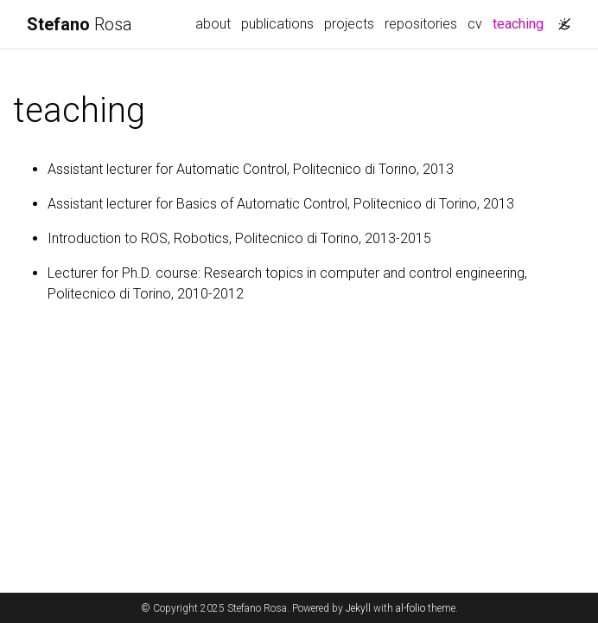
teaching (521, 22)
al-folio (410, 608)
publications (277, 24)
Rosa (79, 24)
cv (475, 24)
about (213, 24)
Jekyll (358, 608)
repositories (421, 24)
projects (349, 24)
